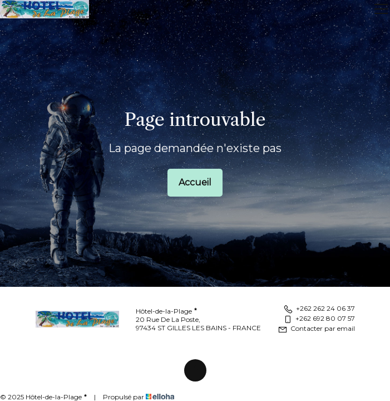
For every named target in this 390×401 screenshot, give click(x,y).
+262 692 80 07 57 (319, 318)
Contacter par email (316, 328)
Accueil (195, 182)
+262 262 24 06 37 (319, 308)
